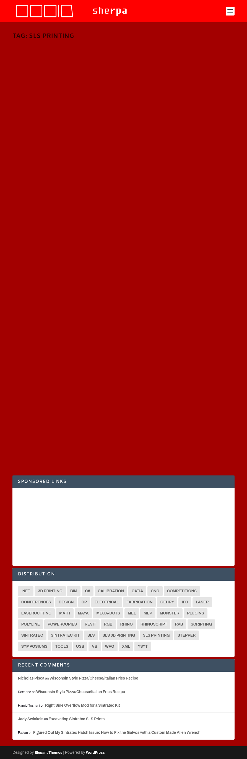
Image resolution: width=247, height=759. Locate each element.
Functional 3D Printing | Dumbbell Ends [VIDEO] (63, 256)
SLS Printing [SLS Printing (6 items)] (156, 635)
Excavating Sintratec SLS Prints (76, 719)
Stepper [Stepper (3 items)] (187, 635)
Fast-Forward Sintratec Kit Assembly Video (179, 256)
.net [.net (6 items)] (25, 591)
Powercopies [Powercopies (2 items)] (62, 624)
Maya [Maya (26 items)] (83, 613)
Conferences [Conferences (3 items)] (36, 602)
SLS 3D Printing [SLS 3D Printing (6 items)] (119, 635)
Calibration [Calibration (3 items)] (111, 591)
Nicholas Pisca (33, 133)
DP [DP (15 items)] (84, 602)
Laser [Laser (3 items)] (202, 602)
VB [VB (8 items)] (94, 646)
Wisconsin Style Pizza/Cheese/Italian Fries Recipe (94, 678)
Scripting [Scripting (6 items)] (201, 624)
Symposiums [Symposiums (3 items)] (34, 646)
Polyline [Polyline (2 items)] (30, 624)
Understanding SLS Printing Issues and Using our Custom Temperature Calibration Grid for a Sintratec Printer (181, 401)
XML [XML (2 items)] (126, 646)
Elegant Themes (48, 753)
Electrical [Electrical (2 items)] (107, 602)
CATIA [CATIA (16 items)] (137, 591)
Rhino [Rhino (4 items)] (126, 624)
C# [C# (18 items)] (87, 591)
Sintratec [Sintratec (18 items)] (32, 635)
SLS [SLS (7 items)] (91, 635)
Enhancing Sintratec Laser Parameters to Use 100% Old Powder (64, 395)
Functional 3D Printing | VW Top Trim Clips (179, 121)
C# (86, 133)
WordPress (95, 753)
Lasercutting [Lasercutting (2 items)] (36, 613)
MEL (21, 138)
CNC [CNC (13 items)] (155, 591)
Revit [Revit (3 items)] (90, 624)
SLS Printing (50, 138)
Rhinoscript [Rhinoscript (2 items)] (154, 624)
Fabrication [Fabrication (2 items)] (139, 602)
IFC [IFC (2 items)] (185, 602)
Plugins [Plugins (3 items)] (195, 613)
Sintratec (33, 138)
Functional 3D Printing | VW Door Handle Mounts (64, 121)
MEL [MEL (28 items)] (132, 613)
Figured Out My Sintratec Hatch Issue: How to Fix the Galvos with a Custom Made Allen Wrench (117, 732)
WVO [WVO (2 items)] (110, 646)
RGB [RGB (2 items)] (108, 624)
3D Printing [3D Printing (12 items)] (50, 591)
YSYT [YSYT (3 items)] (143, 646)
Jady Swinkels (30, 719)
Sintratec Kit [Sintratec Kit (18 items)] (65, 635)
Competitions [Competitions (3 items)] (182, 591)
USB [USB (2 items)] (80, 646)
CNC (87, 409)
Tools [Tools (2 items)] (62, 646)
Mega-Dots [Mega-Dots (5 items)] (108, 613)
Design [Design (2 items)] (66, 602)
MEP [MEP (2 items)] (148, 613)
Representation (171, 426)
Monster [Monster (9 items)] (169, 613)
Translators (69, 138)
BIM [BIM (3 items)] (73, 591)
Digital (214, 421)
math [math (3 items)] (64, 613)
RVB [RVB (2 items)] (179, 624)
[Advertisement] (123, 527)
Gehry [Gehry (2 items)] (167, 602)
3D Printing (74, 133)
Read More (33, 163)
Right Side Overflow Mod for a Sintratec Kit (82, 705)
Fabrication (98, 133)
